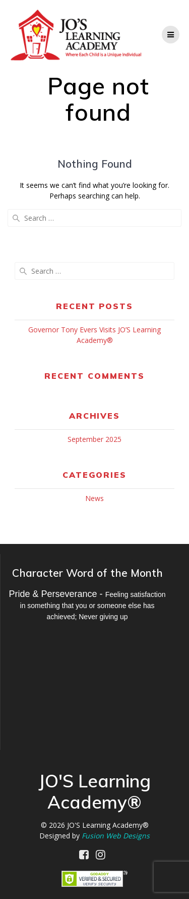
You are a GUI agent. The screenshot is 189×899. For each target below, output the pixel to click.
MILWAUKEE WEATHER (87, 682)
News (94, 498)
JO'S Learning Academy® (108, 825)
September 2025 (94, 439)
